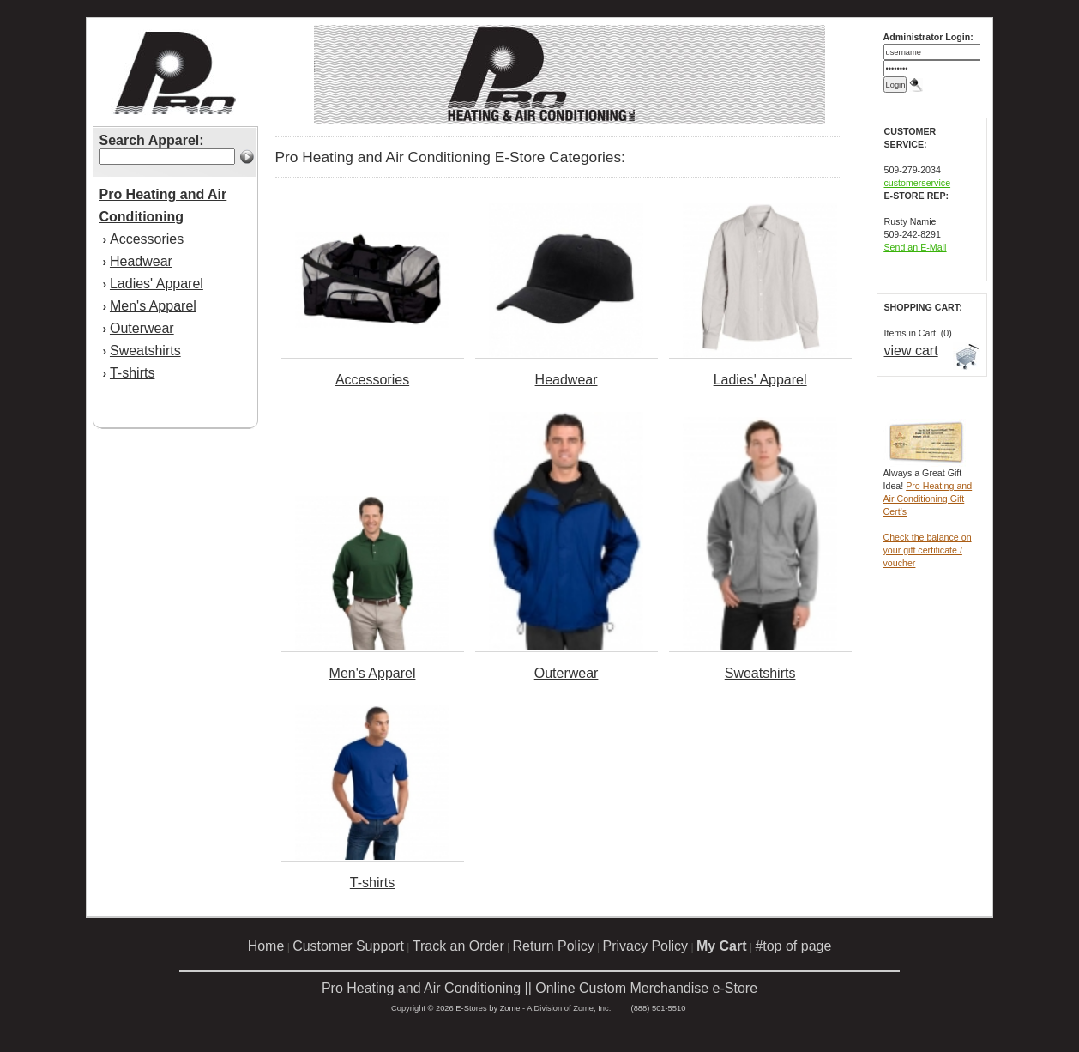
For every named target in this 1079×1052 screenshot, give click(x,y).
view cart (911, 350)
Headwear (141, 261)
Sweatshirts (145, 350)
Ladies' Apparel (156, 283)
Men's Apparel (153, 306)
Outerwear (142, 328)
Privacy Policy (646, 946)
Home (266, 946)
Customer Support (348, 946)
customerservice (917, 183)
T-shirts (132, 373)
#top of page (793, 946)
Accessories (147, 239)
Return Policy (553, 946)
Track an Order (458, 946)
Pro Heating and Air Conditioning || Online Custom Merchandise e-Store (539, 988)
